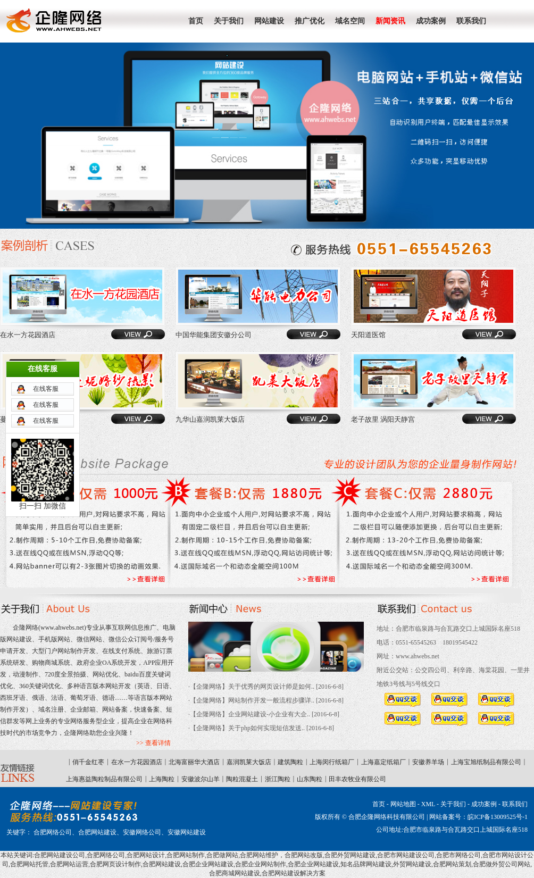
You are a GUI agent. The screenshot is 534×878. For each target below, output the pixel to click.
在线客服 (46, 343)
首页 (378, 804)
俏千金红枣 (88, 762)
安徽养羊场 (428, 762)
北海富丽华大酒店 (194, 762)
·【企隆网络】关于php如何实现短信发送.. (246, 728)
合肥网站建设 (97, 832)
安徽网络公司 (142, 832)
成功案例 (484, 804)
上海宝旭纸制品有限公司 (486, 762)
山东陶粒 (309, 779)
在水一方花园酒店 (136, 762)
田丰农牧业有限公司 (357, 779)
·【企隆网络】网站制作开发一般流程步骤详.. (251, 700)
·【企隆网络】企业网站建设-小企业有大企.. (249, 714)
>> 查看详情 (153, 743)
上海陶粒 (161, 779)
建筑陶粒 (290, 762)
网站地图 (403, 804)
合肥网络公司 (53, 832)
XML (428, 804)
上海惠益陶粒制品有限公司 (104, 779)
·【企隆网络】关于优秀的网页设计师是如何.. (251, 686)
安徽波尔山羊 (200, 779)
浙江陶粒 (277, 779)
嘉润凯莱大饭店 (249, 762)
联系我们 (515, 804)
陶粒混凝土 (242, 779)
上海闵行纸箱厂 (332, 762)
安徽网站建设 (187, 832)
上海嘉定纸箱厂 (383, 762)
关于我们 (453, 804)
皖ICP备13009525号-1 (498, 817)
